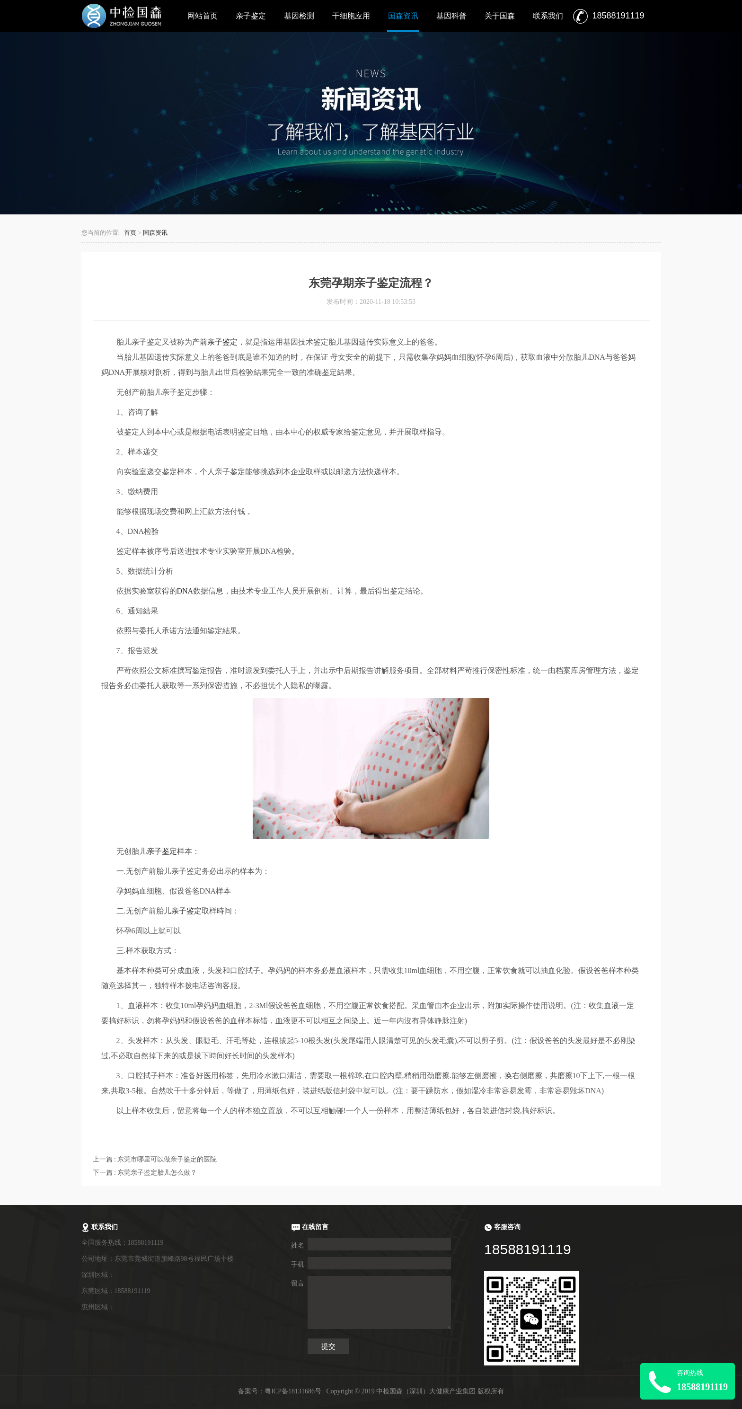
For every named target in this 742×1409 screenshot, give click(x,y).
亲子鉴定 (251, 16)
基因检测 (299, 16)
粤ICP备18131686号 (293, 1391)
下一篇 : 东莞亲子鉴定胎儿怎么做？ (145, 1172)
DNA (185, 591)
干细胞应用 (351, 16)
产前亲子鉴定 (215, 342)
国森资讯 (403, 16)
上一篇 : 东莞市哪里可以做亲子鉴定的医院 (155, 1159)
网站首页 (202, 16)
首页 (130, 233)
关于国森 (500, 16)
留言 (297, 1283)
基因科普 (451, 16)
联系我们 (548, 16)
